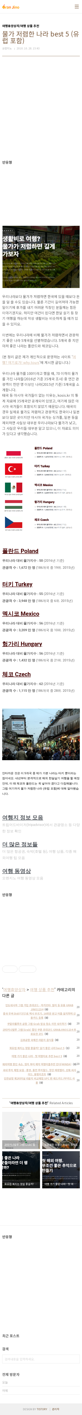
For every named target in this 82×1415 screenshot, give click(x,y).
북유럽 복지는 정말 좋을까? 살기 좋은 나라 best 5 (37, 1048)
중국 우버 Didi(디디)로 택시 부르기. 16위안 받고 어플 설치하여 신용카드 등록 (39, 1015)
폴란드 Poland (20, 551)
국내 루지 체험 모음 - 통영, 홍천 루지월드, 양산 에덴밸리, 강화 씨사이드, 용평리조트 (39, 1072)
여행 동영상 (16, 871)
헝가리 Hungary (22, 644)
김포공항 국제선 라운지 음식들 (37, 1040)
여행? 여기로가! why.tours (39, 359)
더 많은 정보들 (20, 844)
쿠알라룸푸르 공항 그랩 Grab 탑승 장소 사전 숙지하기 (36, 1024)
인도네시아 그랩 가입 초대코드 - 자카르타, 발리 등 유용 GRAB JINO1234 (39, 1007)
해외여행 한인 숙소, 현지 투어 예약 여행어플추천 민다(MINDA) (37, 1064)
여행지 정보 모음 (22, 817)
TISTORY (42, 1409)
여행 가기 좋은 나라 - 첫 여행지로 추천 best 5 (37, 1056)
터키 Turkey (17, 584)
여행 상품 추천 (42, 989)
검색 (75, 1359)
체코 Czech (16, 674)
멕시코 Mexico (20, 613)
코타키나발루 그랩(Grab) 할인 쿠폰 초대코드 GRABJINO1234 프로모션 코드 (39, 1032)
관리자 (55, 1409)
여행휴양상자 (14, 989)
